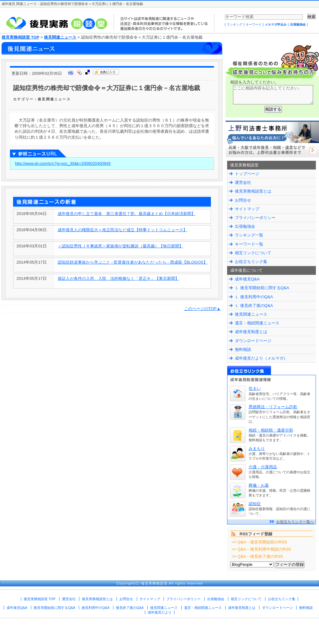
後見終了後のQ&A (130, 607)
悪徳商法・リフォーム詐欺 (273, 406)
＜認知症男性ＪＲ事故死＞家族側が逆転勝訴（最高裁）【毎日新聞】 (120, 246)
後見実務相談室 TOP (20, 37)
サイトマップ (247, 209)
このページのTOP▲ (202, 308)
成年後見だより (160, 612)
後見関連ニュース (60, 37)
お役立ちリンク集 (251, 261)
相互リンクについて (253, 253)
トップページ (247, 173)
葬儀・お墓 (259, 485)
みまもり (257, 448)
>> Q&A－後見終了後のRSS (257, 556)
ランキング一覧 (249, 235)
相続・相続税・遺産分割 (271, 430)
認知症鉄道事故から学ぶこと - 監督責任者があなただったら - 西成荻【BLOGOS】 (132, 262)
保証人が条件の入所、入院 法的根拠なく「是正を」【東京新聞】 (118, 278)
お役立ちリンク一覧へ (295, 521)
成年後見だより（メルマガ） (261, 358)
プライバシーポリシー (255, 217)
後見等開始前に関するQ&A (54, 607)
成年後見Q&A (247, 279)
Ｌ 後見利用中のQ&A (254, 296)
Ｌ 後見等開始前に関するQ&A (262, 287)
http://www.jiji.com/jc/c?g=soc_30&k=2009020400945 (63, 163)
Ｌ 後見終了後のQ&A (254, 305)
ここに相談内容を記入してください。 (273, 94)
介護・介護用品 (263, 467)
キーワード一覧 (249, 244)
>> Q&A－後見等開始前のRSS (259, 542)
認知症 (255, 503)
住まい (255, 388)
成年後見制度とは (251, 331)
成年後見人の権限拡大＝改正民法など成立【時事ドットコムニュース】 (122, 229)
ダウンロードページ (253, 340)
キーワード (253, 24)
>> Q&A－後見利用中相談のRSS (261, 549)
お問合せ (243, 200)
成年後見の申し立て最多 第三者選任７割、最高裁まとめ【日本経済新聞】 (126, 213)
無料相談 (243, 349)
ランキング (234, 24)
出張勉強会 (298, 24)
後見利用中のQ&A (95, 607)
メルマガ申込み (276, 24)
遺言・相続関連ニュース (257, 323)
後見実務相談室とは (253, 191)
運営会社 (243, 182)
